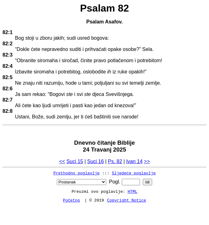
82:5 (7, 77)
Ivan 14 (134, 161)
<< (62, 161)
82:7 (7, 99)
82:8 (7, 111)
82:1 (7, 32)
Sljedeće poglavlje (134, 173)
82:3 (7, 55)
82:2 (7, 43)
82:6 (7, 88)
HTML (132, 191)
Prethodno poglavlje (76, 173)
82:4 (7, 66)
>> (147, 161)
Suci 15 (75, 161)
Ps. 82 (115, 161)
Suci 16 (95, 161)
